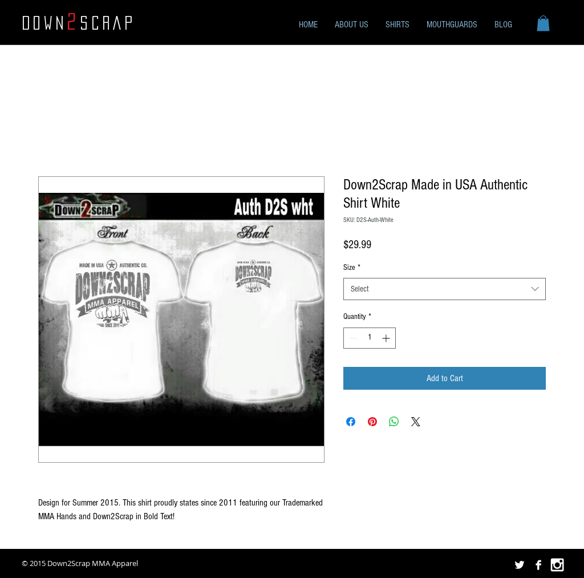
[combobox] (444, 289)
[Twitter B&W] (519, 565)
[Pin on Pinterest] (372, 422)
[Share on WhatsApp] (394, 422)
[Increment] (387, 338)
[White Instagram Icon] (557, 565)
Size (351, 267)
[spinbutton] (369, 338)
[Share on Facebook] (351, 422)
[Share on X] (416, 422)
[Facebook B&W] (538, 565)
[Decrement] (352, 338)
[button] (543, 23)
